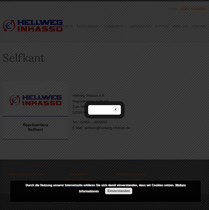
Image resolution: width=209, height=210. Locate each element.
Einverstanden (118, 191)
